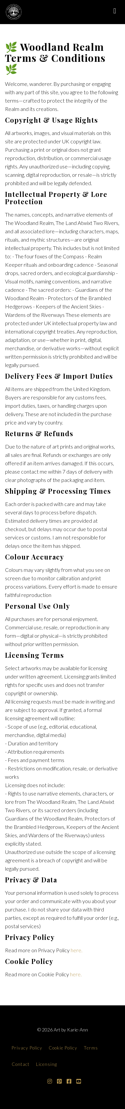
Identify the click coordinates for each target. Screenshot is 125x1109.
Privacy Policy (27, 1048)
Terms (91, 1048)
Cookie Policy (63, 1048)
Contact (21, 1064)
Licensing (46, 1064)
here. (76, 950)
